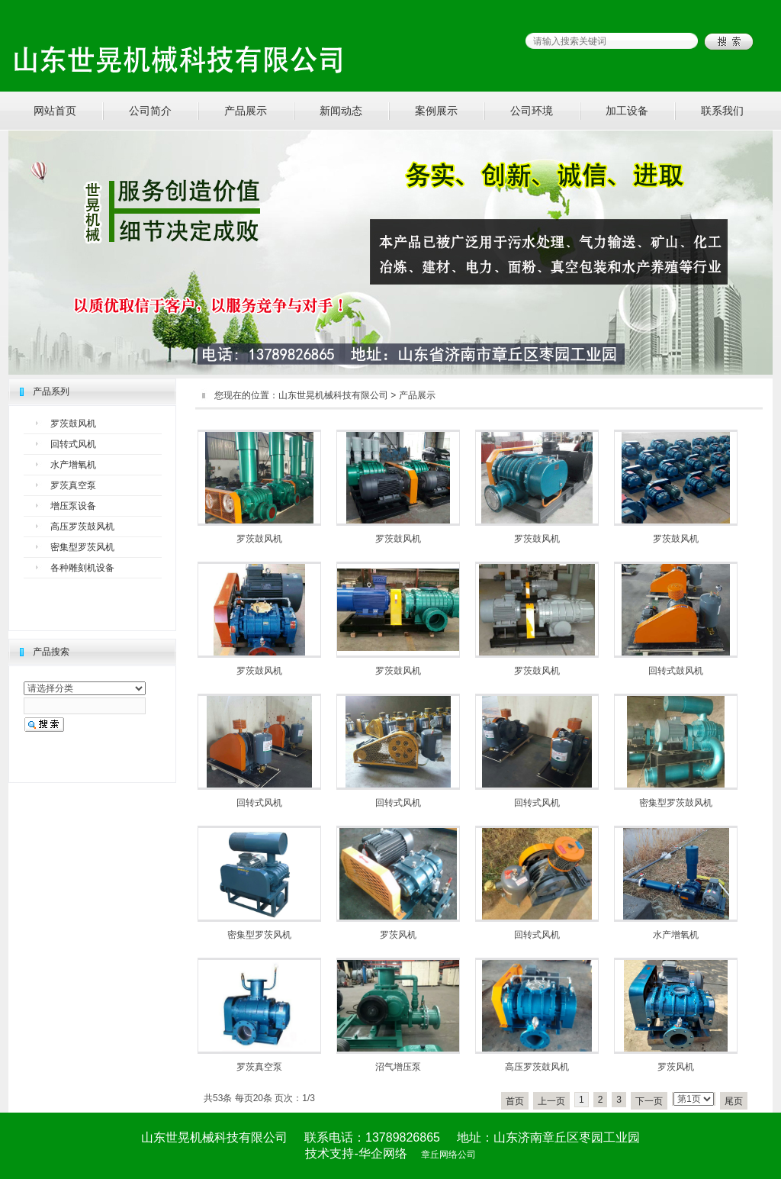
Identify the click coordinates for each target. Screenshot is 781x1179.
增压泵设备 (73, 506)
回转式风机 (73, 444)
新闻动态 (341, 111)
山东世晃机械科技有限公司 (333, 395)
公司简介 (150, 111)
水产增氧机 (73, 464)
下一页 (649, 1101)
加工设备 (627, 111)
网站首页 (55, 111)
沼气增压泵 (398, 1066)
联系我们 (722, 111)
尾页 (734, 1101)
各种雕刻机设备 (82, 567)
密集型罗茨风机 (82, 547)
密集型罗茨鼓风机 (675, 802)
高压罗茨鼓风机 (82, 526)
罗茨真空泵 (73, 485)
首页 (515, 1101)
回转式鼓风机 (675, 670)
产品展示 (245, 111)
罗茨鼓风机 (73, 423)
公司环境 (531, 111)
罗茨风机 (398, 934)
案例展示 (436, 111)
